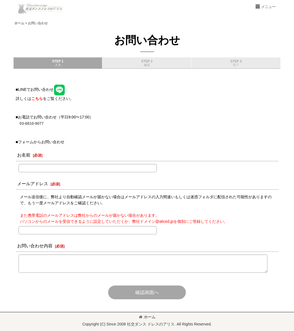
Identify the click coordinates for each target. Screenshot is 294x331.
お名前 (23, 154)
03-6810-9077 (32, 123)
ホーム (147, 317)
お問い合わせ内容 (35, 245)
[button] (265, 6)
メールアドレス (32, 183)
